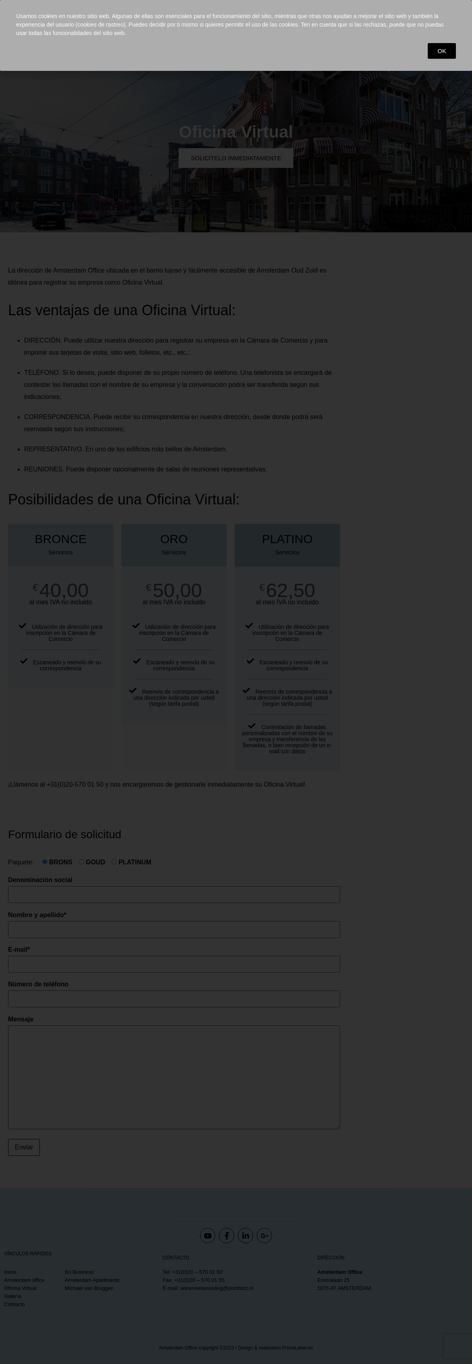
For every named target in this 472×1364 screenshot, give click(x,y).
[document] (236, 682)
